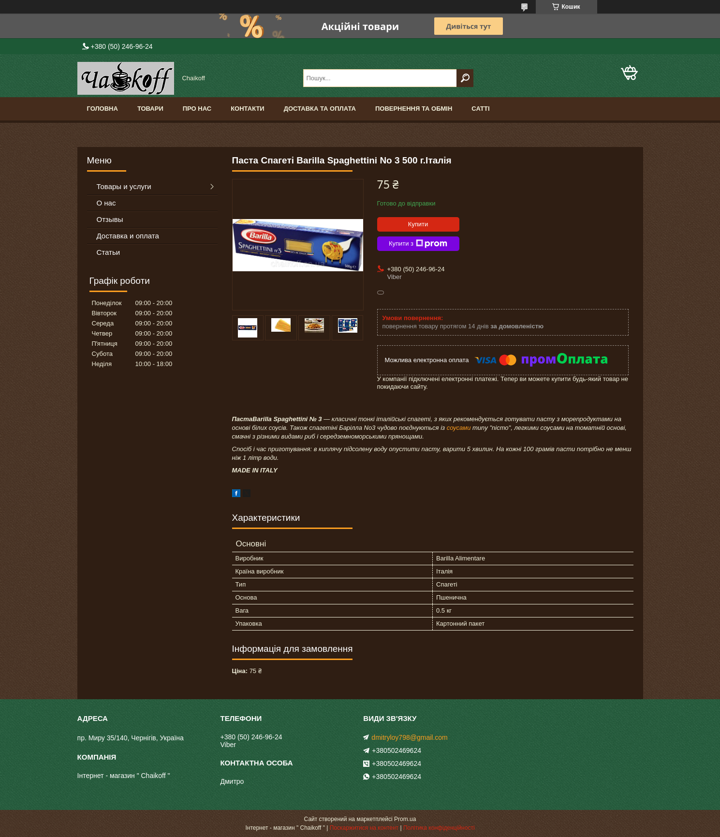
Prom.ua (405, 819)
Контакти (247, 108)
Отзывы (110, 219)
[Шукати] (464, 78)
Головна (102, 108)
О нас (106, 203)
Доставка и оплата (128, 236)
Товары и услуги (124, 186)
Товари (150, 108)
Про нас (197, 108)
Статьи (108, 252)
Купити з (418, 243)
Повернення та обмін (413, 108)
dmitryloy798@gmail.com (409, 737)
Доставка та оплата (320, 108)
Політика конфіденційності (439, 827)
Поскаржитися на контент (364, 827)
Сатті (480, 108)
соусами (459, 427)
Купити (418, 224)
